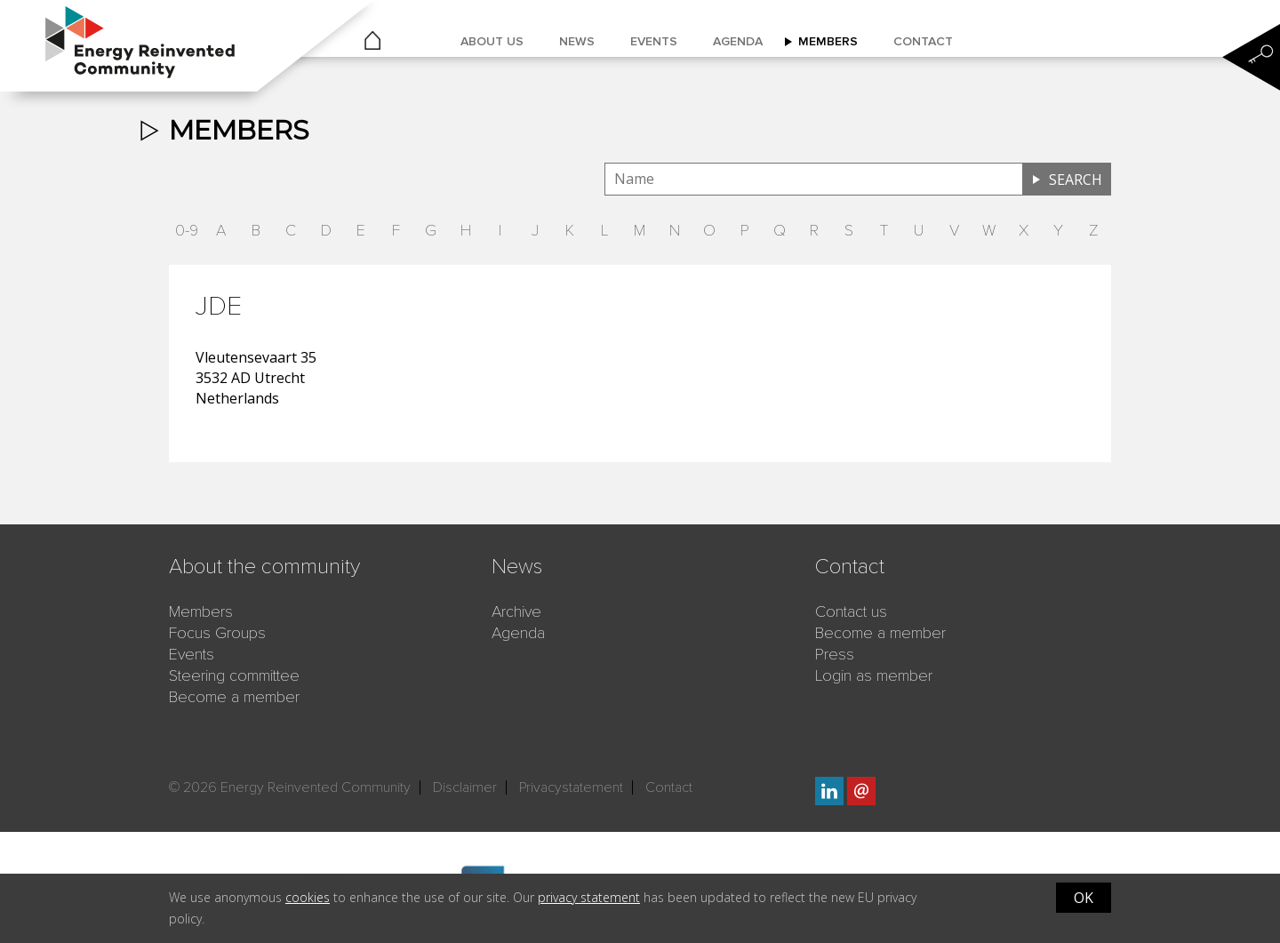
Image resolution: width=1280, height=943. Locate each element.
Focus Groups (217, 633)
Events (653, 41)
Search (1075, 179)
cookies (307, 897)
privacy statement (589, 897)
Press (834, 654)
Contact (923, 41)
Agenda (738, 41)
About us (492, 41)
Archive (516, 611)
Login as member (873, 675)
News (577, 41)
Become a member (234, 697)
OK (1083, 897)
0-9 (186, 230)
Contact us (851, 611)
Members (828, 41)
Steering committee (234, 675)
